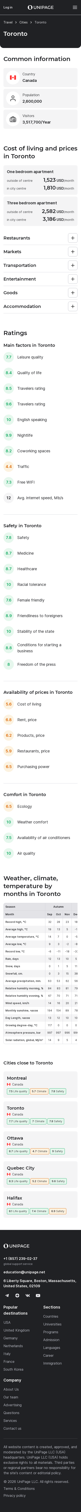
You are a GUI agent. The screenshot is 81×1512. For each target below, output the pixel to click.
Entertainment (19, 279)
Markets (12, 251)
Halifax (14, 1198)
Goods (10, 292)
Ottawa (15, 1138)
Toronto (15, 1108)
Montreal (17, 1078)
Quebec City (21, 1168)
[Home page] (41, 7)
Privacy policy (14, 1495)
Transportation (19, 265)
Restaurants (16, 238)
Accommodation (22, 306)
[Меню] (73, 7)
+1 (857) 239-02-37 (20, 1258)
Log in (8, 7)
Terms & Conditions (19, 1488)
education (24, 1272)
